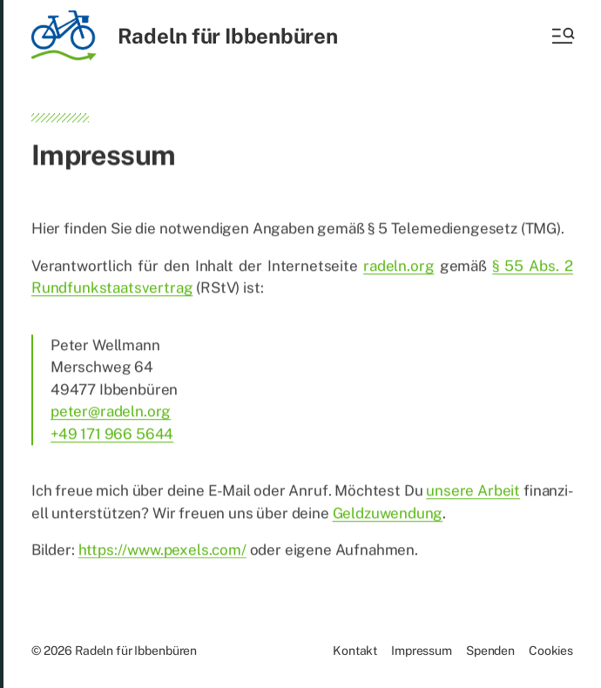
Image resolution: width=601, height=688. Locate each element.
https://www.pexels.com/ (162, 552)
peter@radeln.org (111, 413)
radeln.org (398, 268)
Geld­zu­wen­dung (388, 515)
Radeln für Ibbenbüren (228, 35)
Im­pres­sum (421, 651)
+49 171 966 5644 (112, 436)
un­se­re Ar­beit (473, 493)
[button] (562, 36)
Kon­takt (355, 651)
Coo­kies (551, 651)
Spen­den (490, 651)
